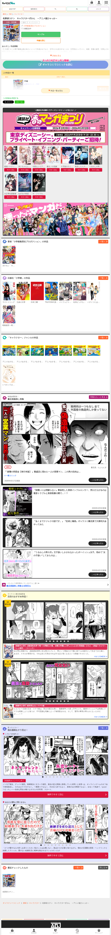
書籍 (4, 14)
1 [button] (43, 641)
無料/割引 (34, 9)
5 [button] (57, 641)
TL (56, 9)
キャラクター (19, 14)
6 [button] (61, 641)
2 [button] (46, 641)
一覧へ (102, 241)
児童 (10, 14)
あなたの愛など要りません (15, 802)
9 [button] (70, 845)
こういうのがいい (12, 734)
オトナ (98, 9)
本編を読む (41, 40)
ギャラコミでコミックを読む (55, 63)
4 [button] (53, 641)
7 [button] (64, 641)
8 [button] (68, 641)
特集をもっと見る (97, 397)
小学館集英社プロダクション (34, 26)
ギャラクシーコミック (11, 903)
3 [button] (50, 641)
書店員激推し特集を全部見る (57, 584)
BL (77, 9)
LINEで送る (19, 102)
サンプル (40, 34)
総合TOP (12, 9)
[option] (24, 621)
